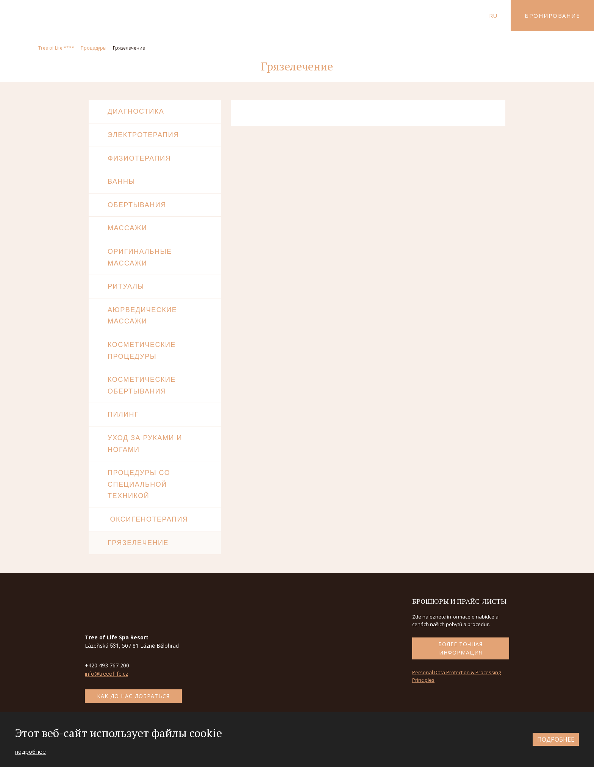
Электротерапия (143, 135)
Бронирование (552, 15)
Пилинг (123, 414)
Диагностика (136, 111)
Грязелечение (138, 543)
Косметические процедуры (142, 350)
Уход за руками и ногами (145, 443)
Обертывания (137, 205)
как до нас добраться (133, 696)
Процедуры (93, 48)
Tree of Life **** (56, 48)
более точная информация (460, 648)
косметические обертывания (142, 385)
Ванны (121, 181)
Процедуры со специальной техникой (139, 484)
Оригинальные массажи (140, 257)
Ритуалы (126, 286)
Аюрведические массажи (142, 315)
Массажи (127, 228)
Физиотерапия (139, 158)
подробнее (30, 751)
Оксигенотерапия (148, 519)
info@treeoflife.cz (106, 673)
